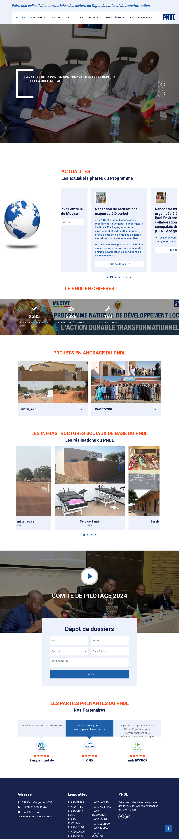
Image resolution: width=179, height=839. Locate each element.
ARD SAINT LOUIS (75, 813)
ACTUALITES (75, 17)
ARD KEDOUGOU (98, 834)
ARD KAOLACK (102, 802)
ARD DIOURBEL (74, 821)
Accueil (20, 17)
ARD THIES (77, 806)
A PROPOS (36, 17)
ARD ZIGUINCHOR (98, 813)
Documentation (139, 17)
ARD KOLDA (100, 819)
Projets (93, 17)
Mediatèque (113, 17)
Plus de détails (119, 267)
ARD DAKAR (77, 802)
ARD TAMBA (101, 828)
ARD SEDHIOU (102, 823)
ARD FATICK (77, 836)
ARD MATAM (78, 831)
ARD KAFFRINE (102, 806)
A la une (55, 17)
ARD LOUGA (77, 827)
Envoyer (89, 676)
